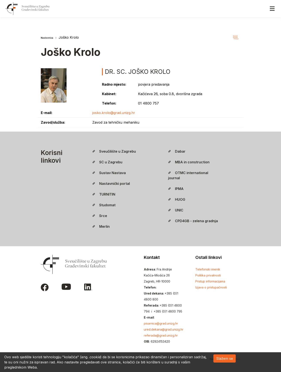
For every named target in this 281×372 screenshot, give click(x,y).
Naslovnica (47, 37)
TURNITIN (103, 194)
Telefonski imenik (207, 269)
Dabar (176, 151)
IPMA (176, 189)
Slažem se (224, 358)
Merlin (101, 226)
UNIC (175, 210)
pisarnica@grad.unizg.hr (161, 323)
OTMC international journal (188, 175)
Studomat (103, 205)
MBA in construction (189, 162)
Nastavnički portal (111, 183)
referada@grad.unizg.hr (161, 335)
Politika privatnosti (208, 275)
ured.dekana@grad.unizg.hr (163, 329)
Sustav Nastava (109, 173)
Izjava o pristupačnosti (211, 287)
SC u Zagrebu (107, 162)
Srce (99, 216)
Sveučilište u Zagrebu (114, 151)
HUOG (176, 199)
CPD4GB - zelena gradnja (193, 221)
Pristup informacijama (210, 281)
